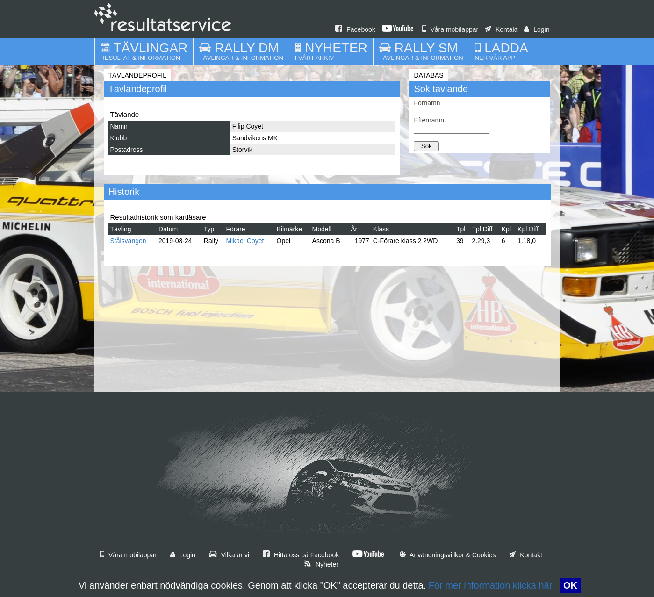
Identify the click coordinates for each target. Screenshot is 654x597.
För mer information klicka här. (491, 585)
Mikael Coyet (245, 241)
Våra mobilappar (450, 29)
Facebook (355, 29)
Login (536, 29)
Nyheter (321, 564)
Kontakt (501, 29)
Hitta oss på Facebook (301, 555)
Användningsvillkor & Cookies (448, 555)
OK (570, 585)
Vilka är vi (229, 555)
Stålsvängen (128, 241)
